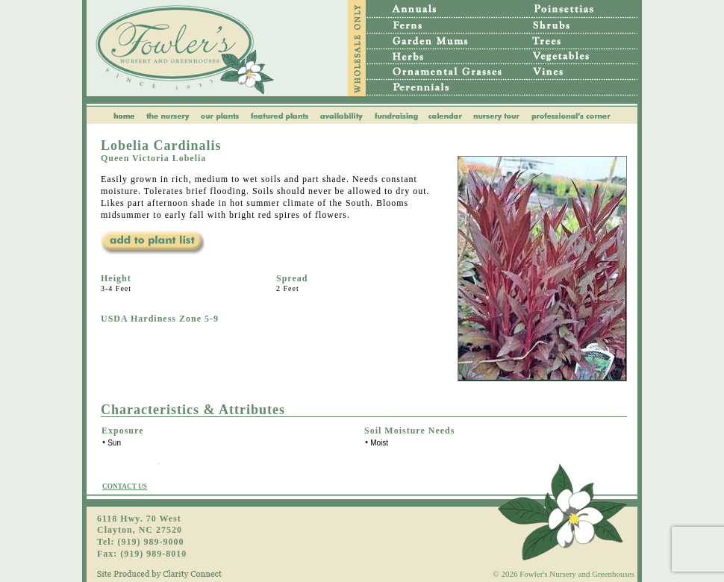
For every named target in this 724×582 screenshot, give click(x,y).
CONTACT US (124, 486)
